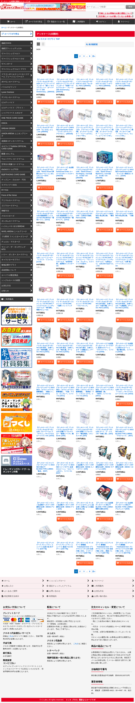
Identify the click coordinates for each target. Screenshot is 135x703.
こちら (10, 636)
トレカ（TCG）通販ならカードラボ (80, 700)
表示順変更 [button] (92, 44)
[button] (56, 21)
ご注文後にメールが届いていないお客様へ (114, 16)
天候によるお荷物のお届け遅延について (115, 13)
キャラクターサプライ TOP (48, 39)
